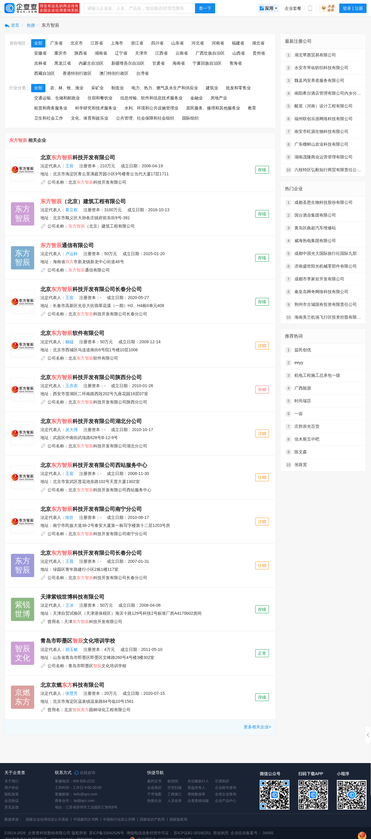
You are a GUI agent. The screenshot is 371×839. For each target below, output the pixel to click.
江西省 (161, 53)
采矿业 (97, 87)
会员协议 (11, 801)
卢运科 (71, 253)
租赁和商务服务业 (50, 108)
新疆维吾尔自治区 (128, 63)
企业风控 (154, 788)
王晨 (69, 561)
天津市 (141, 53)
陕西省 (80, 53)
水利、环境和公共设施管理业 (151, 108)
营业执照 (220, 833)
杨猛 (69, 341)
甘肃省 (158, 63)
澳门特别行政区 (114, 73)
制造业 (117, 87)
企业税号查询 (225, 788)
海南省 (178, 63)
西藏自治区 (44, 73)
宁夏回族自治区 (207, 63)
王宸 (69, 165)
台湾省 (142, 73)
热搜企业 (154, 801)
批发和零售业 (238, 87)
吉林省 (40, 63)
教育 (252, 108)
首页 (11, 25)
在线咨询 (84, 773)
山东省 (177, 43)
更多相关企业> (257, 726)
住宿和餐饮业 (100, 98)
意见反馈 (11, 807)
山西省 (238, 53)
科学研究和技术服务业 (96, 108)
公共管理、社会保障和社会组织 (145, 118)
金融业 (196, 98)
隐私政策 (11, 794)
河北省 (197, 43)
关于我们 (11, 781)
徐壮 (69, 517)
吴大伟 (71, 429)
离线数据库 (196, 794)
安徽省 (40, 53)
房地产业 (218, 98)
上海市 (117, 43)
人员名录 (174, 801)
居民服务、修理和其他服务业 (213, 108)
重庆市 (60, 53)
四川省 (157, 43)
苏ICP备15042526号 (106, 833)
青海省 (235, 63)
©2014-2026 (15, 833)
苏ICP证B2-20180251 (192, 833)
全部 (38, 43)
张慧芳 (71, 693)
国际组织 (190, 118)
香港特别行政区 (77, 73)
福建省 (238, 43)
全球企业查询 (225, 794)
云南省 (181, 53)
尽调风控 (222, 781)
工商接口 (174, 794)
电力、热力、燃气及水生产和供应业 (164, 87)
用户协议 (11, 788)
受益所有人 (196, 788)
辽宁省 (121, 53)
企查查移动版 (198, 801)
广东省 (56, 43)
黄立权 (71, 209)
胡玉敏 (71, 649)
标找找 (172, 781)
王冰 (69, 605)
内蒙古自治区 (91, 63)
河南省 (218, 43)
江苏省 (97, 43)
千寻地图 (154, 794)
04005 (268, 833)
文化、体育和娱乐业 (89, 118)
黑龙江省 (62, 63)
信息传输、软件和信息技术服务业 (151, 98)
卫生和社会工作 (48, 118)
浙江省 (137, 43)
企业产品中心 (225, 801)
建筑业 (212, 87)
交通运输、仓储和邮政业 (57, 98)
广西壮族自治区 (210, 53)
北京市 (76, 43)
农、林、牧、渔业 (66, 87)
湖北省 (258, 43)
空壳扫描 (174, 788)
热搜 (30, 25)
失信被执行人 (198, 781)
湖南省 (101, 53)
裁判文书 (154, 781)
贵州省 (259, 53)
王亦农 (71, 385)
